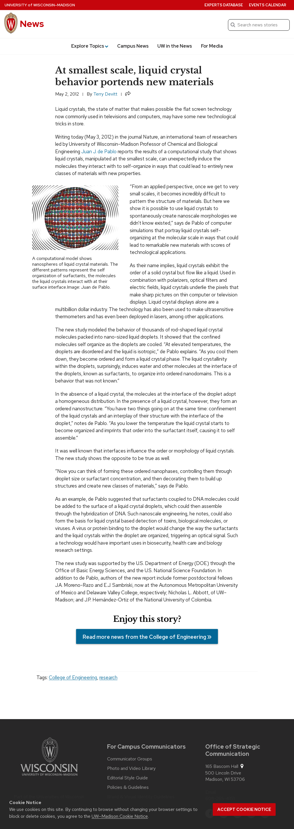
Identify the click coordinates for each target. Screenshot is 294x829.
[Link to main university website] (49, 757)
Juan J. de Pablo (99, 151)
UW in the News (174, 46)
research (108, 677)
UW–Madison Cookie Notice (120, 816)
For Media (212, 46)
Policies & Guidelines (128, 787)
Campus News (133, 46)
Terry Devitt (105, 94)
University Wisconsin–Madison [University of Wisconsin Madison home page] (40, 5)
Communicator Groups (129, 759)
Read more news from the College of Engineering (144, 636)
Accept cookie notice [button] (244, 809)
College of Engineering (73, 677)
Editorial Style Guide (127, 778)
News (32, 24)
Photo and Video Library (131, 768)
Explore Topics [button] (89, 46)
